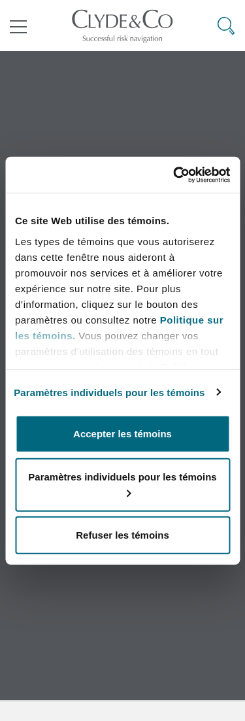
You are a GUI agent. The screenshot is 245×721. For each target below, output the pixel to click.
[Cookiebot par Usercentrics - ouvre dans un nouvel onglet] (174, 174)
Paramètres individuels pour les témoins (109, 391)
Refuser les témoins (122, 535)
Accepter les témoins (122, 433)
